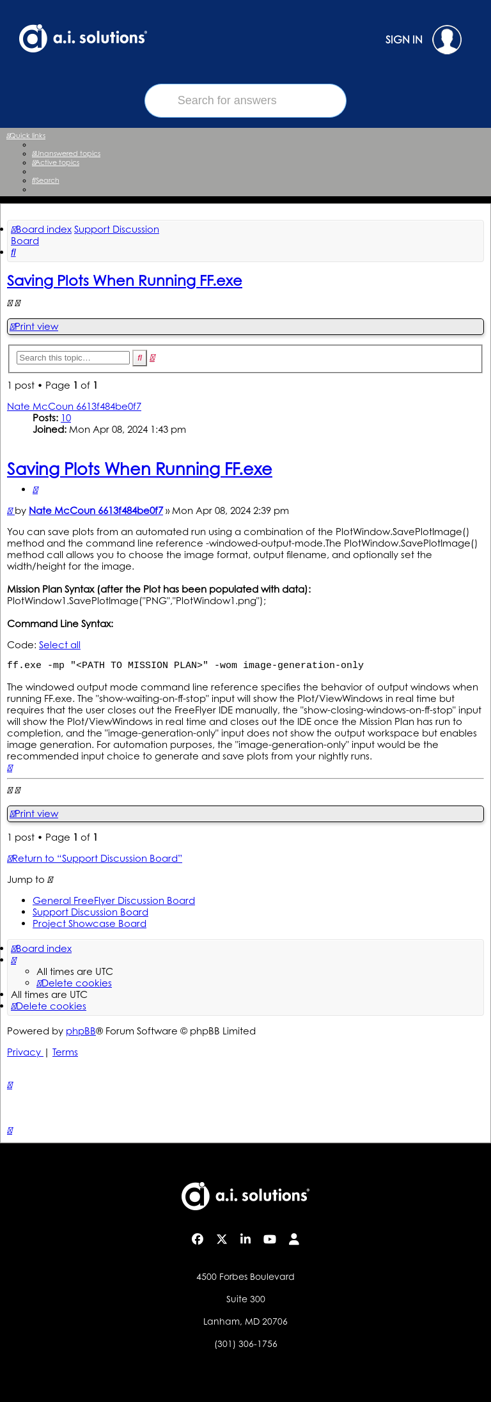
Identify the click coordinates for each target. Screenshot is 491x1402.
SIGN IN (424, 39)
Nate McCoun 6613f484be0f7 (74, 406)
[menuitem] (66, 153)
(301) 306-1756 (245, 1343)
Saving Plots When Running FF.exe (124, 280)
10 (66, 418)
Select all (60, 645)
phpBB (81, 1031)
